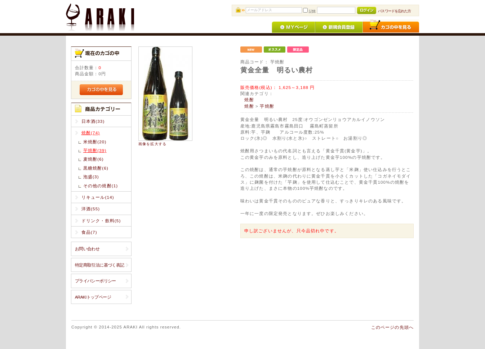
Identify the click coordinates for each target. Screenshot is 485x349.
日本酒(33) (93, 121)
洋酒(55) (90, 208)
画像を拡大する (152, 144)
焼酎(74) (90, 132)
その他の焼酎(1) (100, 185)
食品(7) (89, 232)
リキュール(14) (97, 197)
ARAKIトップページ (93, 297)
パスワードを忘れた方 (394, 11)
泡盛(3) (91, 176)
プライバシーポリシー (95, 280)
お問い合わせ (87, 248)
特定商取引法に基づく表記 (99, 265)
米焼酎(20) (95, 141)
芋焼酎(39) (95, 150)
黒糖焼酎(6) (95, 168)
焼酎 (249, 99)
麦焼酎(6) (93, 159)
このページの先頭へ (392, 327)
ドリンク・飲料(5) (101, 220)
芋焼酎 (267, 106)
